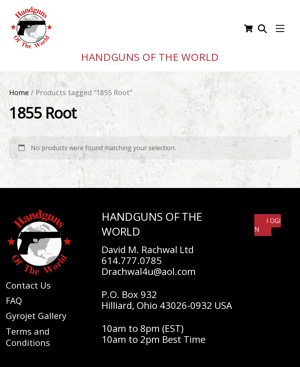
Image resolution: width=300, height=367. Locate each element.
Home (19, 89)
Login (267, 221)
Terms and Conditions (28, 333)
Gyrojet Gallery (36, 313)
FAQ (14, 297)
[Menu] (280, 27)
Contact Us (28, 282)
